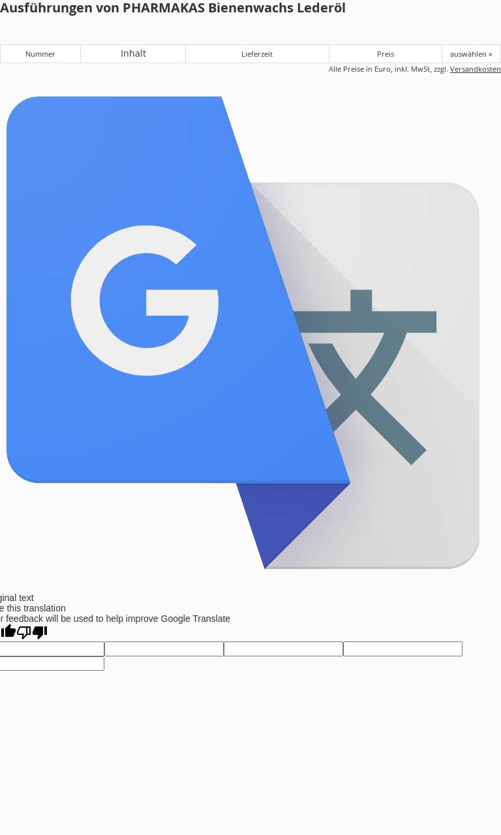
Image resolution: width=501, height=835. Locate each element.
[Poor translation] (32, 632)
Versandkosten (475, 69)
